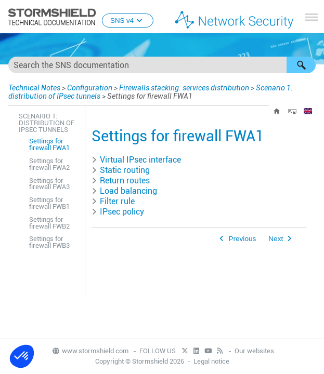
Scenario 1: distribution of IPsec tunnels (46, 122)
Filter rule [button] (113, 201)
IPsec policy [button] (118, 212)
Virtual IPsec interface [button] (136, 160)
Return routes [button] (121, 180)
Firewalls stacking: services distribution (184, 88)
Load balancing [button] (124, 191)
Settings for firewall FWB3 (49, 242)
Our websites (254, 351)
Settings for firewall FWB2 (49, 223)
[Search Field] (162, 65)
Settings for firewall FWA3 (49, 184)
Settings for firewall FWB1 (49, 203)
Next (275, 239)
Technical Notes (34, 88)
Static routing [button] (121, 170)
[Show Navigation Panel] (311, 17)
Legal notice (211, 361)
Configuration (89, 88)
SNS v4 (127, 20)
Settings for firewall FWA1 (49, 144)
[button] (301, 65)
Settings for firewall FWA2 (49, 164)
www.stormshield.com (90, 351)
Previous (242, 239)
